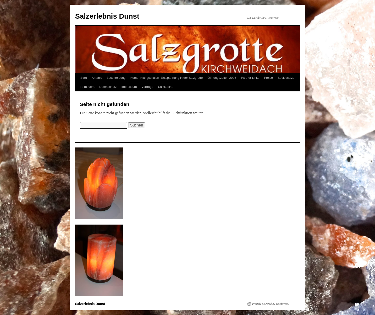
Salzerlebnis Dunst (107, 16)
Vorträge (147, 87)
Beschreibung (116, 77)
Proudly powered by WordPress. (270, 303)
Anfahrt (97, 77)
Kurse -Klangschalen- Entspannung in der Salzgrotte (166, 77)
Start (83, 77)
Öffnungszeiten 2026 (222, 77)
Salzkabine (165, 87)
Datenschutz (107, 87)
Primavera (87, 87)
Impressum (129, 87)
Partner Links (250, 77)
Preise (268, 77)
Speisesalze (286, 77)
